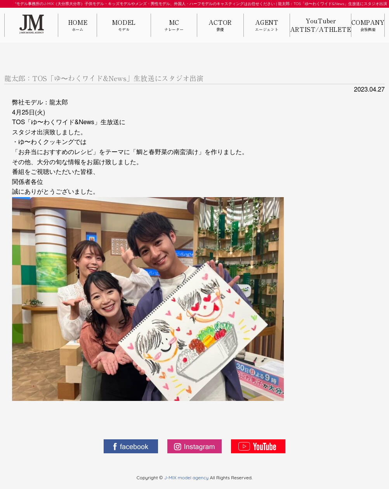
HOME (77, 25)
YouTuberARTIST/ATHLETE (320, 25)
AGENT (267, 25)
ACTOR (220, 25)
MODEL (124, 25)
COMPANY (367, 25)
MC (174, 25)
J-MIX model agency (187, 477)
